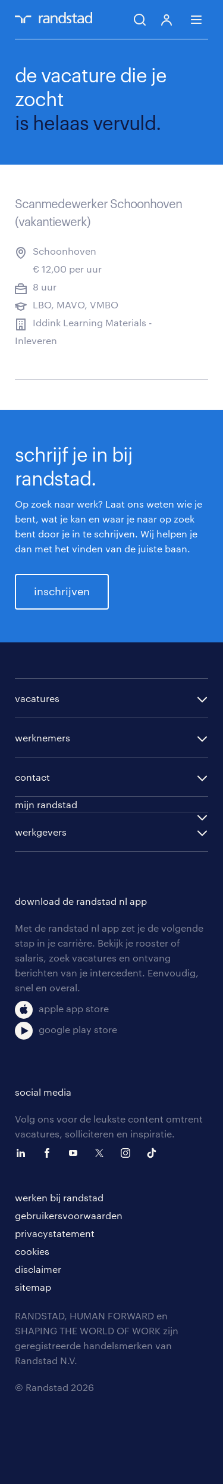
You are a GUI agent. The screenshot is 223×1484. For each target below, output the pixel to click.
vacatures (37, 698)
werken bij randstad (59, 1197)
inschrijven (62, 591)
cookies (32, 1251)
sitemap (33, 1287)
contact (32, 777)
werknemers (42, 737)
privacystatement (55, 1233)
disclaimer (38, 1269)
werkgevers (41, 831)
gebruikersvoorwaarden (69, 1215)
